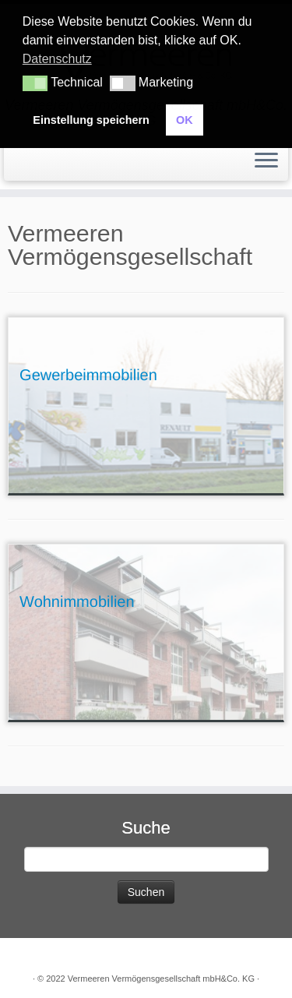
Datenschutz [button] (57, 58)
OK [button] (184, 120)
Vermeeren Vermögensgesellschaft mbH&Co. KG (161, 978)
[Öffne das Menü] (266, 161)
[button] (35, 83)
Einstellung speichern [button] (91, 120)
